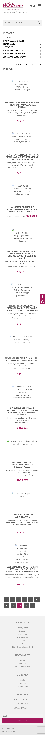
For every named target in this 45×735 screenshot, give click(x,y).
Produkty (20, 12)
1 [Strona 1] (12, 599)
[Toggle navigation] (39, 5)
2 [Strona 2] (18, 599)
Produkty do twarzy (14, 54)
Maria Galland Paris (13, 41)
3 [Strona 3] (24, 599)
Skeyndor (8, 47)
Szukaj (39, 23)
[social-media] (42, 296)
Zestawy (22, 631)
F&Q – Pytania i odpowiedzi (22, 647)
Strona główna (9, 12)
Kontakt (22, 641)
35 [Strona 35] (7, 606)
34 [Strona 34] (37, 599)
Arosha (7, 38)
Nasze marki (9, 44)
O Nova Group (22, 637)
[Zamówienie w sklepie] (28, 64)
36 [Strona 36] (13, 606)
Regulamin (23, 644)
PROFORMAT (12, 731)
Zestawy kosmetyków (14, 57)
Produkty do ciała (13, 51)
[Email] (22, 716)
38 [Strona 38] (26, 606)
